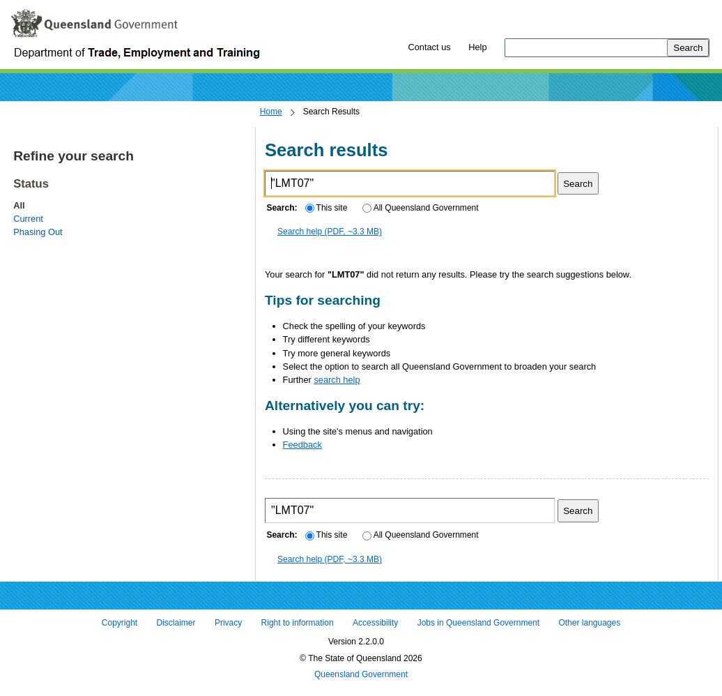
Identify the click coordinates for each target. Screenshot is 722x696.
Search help (329, 231)
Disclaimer (176, 623)
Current (28, 218)
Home (271, 111)
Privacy (228, 623)
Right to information (297, 623)
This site (326, 208)
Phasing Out (37, 232)
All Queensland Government (420, 208)
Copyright (119, 623)
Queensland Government (361, 675)
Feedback (302, 444)
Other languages (589, 623)
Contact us (429, 47)
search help (337, 380)
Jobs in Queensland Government (478, 623)
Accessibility (375, 623)
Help (477, 47)
